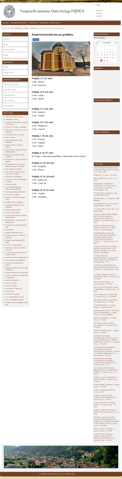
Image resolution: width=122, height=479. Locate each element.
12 (115, 52)
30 (107, 60)
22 (104, 57)
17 (110, 55)
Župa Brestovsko (10, 90)
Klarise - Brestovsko (11, 84)
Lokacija (99, 16)
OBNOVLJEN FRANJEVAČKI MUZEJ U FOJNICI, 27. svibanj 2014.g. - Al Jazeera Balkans (104, 228)
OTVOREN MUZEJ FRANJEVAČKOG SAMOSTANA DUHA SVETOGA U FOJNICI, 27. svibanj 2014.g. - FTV (106, 259)
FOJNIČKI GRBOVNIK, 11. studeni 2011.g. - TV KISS (106, 331)
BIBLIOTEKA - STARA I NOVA (49, 23)
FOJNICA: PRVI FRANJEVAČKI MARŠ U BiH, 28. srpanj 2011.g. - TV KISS (106, 412)
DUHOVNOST (33, 23)
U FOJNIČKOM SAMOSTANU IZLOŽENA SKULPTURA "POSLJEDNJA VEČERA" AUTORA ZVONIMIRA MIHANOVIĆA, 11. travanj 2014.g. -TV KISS (107, 351)
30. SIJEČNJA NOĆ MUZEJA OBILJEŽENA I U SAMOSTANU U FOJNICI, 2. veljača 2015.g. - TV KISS (106, 371)
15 (104, 55)
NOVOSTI (6, 23)
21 (101, 57)
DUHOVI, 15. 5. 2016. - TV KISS (105, 175)
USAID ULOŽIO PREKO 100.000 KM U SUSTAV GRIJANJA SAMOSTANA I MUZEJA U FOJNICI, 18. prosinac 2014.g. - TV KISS (106, 218)
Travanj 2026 (106, 42)
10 (110, 52)
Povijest (6, 39)
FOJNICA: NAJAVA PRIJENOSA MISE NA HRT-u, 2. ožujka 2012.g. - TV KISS (106, 379)
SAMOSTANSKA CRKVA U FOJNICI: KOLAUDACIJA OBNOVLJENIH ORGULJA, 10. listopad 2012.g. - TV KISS (105, 437)
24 (110, 57)
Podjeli (36, 39)
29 (104, 60)
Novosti (33, 28)
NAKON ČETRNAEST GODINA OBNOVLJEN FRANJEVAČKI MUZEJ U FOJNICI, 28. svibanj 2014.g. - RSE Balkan (105, 249)
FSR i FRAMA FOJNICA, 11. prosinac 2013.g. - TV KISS (104, 283)
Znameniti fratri (9, 50)
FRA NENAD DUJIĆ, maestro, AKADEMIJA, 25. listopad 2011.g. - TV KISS (106, 325)
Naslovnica (18, 28)
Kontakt (98, 13)
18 (113, 55)
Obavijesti (99, 10)
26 (115, 57)
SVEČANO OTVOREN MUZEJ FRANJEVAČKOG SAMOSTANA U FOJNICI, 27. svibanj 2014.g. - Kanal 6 (106, 268)
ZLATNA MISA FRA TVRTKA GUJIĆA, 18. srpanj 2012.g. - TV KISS (105, 405)
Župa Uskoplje (9, 100)
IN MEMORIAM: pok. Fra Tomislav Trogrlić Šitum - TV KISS (106, 205)
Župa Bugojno (9, 106)
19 (115, 55)
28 (101, 60)
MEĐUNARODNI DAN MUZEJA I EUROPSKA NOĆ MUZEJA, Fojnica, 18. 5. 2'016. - (106, 170)
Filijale (6, 67)
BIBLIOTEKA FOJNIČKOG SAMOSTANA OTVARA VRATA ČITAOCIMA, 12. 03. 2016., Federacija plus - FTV (105, 187)
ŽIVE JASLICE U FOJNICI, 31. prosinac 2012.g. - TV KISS (104, 430)
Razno (26, 28)
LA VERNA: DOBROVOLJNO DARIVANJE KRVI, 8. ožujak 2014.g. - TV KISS (106, 277)
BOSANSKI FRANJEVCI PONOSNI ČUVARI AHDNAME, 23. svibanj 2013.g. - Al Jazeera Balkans (106, 312)
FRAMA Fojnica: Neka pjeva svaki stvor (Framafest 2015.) (105, 194)
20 (97, 57)
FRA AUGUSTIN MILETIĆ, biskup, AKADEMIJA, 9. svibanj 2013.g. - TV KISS (107, 289)
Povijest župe (8, 72)
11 (113, 52)
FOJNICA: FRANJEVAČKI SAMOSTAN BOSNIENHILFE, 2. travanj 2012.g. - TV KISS (105, 397)
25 (113, 57)
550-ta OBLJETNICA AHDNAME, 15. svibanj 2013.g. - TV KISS (106, 301)
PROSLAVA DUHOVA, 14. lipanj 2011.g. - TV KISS (105, 319)
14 (101, 55)
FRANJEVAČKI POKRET (19, 23)
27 (97, 60)
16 (107, 55)
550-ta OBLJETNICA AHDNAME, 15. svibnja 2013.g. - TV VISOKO (106, 296)
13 (97, 55)
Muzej (6, 44)
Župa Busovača (9, 95)
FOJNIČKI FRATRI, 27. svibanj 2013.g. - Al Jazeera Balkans (104, 306)
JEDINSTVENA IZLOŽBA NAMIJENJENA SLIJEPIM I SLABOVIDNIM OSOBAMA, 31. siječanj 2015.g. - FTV (105, 362)
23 (107, 57)
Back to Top (118, 474)
